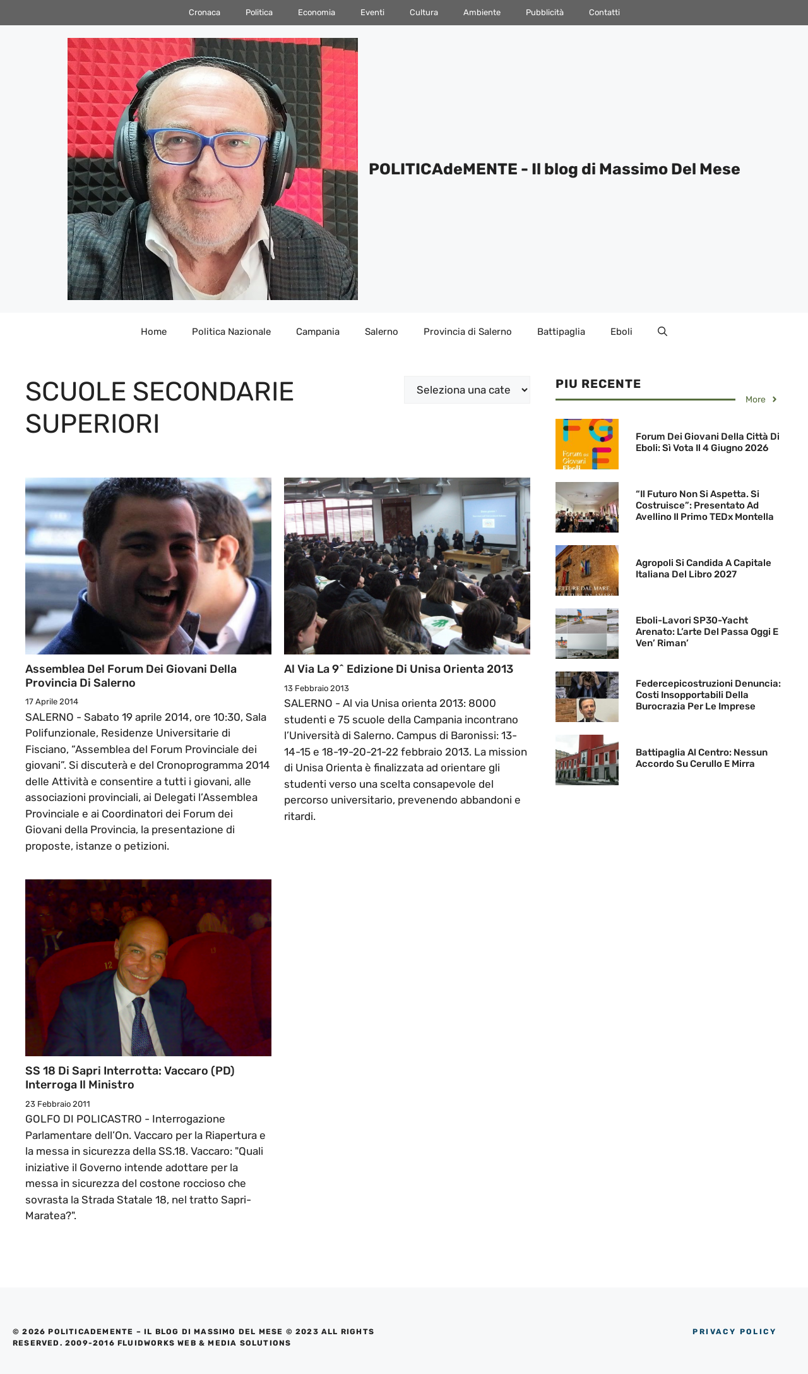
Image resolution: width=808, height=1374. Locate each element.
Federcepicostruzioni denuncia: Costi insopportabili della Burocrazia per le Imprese (708, 695)
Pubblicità (545, 12)
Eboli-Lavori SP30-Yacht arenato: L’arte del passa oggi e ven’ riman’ (707, 632)
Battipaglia (561, 331)
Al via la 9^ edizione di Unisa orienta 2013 (398, 669)
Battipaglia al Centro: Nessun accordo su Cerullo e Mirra (702, 758)
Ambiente (482, 12)
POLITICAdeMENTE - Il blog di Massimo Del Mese (554, 169)
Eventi (372, 12)
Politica (259, 12)
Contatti (604, 12)
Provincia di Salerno (468, 331)
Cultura (424, 12)
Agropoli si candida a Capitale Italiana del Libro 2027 (703, 568)
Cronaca (204, 12)
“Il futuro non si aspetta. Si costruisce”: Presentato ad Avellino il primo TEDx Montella (705, 505)
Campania (318, 331)
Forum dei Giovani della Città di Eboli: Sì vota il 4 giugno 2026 (708, 442)
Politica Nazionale (231, 331)
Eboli (621, 331)
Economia (316, 12)
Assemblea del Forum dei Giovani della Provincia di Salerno (131, 676)
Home (154, 331)
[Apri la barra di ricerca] (662, 332)
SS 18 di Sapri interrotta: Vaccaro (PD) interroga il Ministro (130, 1078)
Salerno (381, 331)
